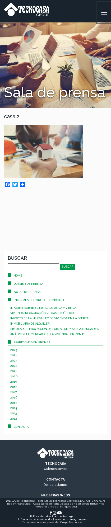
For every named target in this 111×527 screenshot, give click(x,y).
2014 (13, 408)
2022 (13, 366)
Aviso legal (67, 516)
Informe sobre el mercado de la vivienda (43, 308)
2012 (13, 418)
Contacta (18, 427)
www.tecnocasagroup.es (71, 519)
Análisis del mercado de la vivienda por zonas (47, 334)
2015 (13, 403)
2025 (13, 350)
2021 (13, 371)
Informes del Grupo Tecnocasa (36, 300)
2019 (13, 381)
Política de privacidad (44, 516)
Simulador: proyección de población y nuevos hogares (54, 329)
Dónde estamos (55, 485)
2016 (13, 397)
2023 (13, 360)
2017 (13, 392)
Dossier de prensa (25, 284)
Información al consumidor (35, 519)
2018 (13, 387)
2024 (13, 355)
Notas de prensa (24, 292)
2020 (14, 376)
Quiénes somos (55, 469)
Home (15, 275)
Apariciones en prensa (29, 342)
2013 (13, 413)
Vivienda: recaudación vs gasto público (42, 313)
